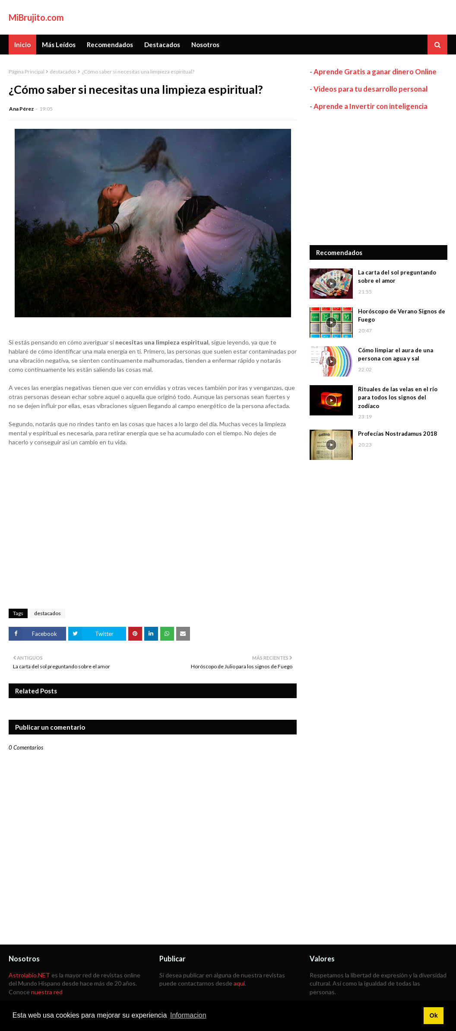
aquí (239, 983)
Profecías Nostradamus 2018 (397, 433)
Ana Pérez (21, 108)
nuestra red (47, 992)
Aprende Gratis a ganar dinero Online (375, 71)
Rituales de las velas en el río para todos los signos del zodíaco (397, 397)
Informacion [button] (188, 1015)
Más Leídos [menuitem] (59, 44)
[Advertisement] (378, 178)
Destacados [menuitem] (162, 44)
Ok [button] (433, 1015)
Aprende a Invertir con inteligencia (371, 106)
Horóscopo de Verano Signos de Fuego (401, 315)
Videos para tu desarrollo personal (371, 88)
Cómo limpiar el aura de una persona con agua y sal (395, 354)
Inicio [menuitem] (22, 44)
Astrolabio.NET (29, 975)
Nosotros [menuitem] (205, 44)
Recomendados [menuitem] (110, 44)
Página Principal (26, 71)
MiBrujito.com (36, 17)
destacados (63, 71)
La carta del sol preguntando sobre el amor (397, 276)
